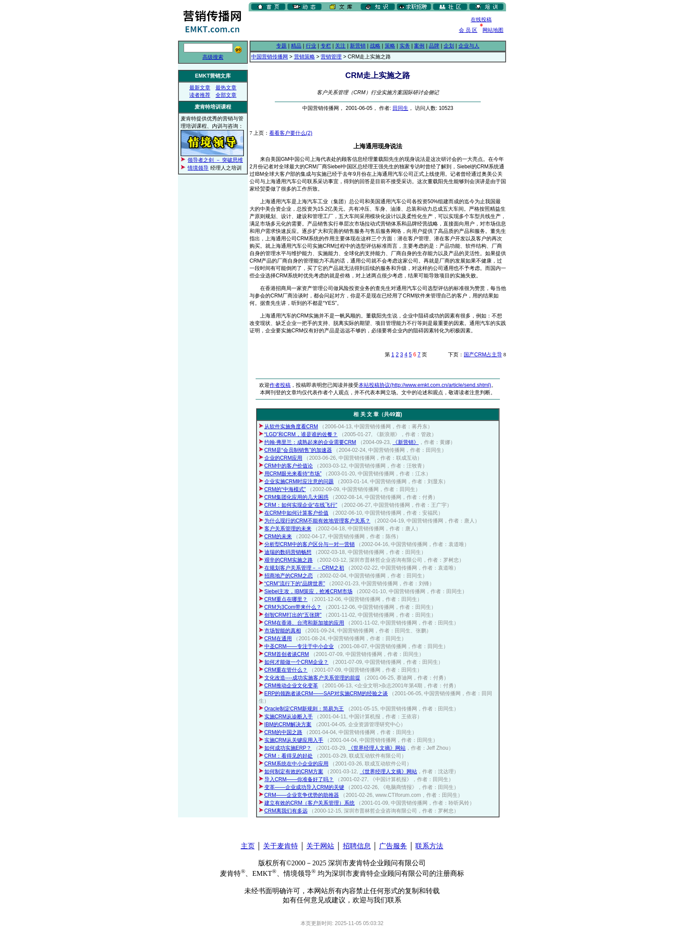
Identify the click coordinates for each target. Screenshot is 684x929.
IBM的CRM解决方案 (288, 724)
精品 (296, 46)
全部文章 (225, 95)
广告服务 (393, 846)
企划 (449, 46)
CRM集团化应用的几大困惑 (296, 497)
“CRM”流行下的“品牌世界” (294, 584)
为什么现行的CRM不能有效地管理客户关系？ (317, 521)
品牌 (434, 46)
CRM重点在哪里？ (286, 599)
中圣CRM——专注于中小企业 (299, 646)
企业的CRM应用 (283, 458)
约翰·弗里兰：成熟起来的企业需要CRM (310, 442)
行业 (311, 46)
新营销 (358, 46)
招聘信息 (357, 846)
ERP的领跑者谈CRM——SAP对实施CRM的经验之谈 (326, 693)
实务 (405, 46)
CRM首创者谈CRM (286, 654)
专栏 (326, 46)
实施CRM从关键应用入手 (293, 740)
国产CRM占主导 (483, 355)
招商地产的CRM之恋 (288, 576)
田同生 (400, 108)
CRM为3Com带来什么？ (292, 607)
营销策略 (304, 57)
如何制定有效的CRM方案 (293, 771)
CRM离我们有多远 (286, 811)
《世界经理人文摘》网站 (377, 748)
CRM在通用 (278, 638)
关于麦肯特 (280, 846)
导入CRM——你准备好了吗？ (299, 779)
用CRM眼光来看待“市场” (292, 474)
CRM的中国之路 (283, 732)
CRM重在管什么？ (286, 670)
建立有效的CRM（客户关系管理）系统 (309, 803)
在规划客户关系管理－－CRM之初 (304, 568)
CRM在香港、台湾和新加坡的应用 (304, 623)
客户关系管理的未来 (287, 529)
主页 (248, 846)
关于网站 (320, 846)
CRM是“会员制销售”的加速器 (298, 450)
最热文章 (225, 88)
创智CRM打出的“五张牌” (292, 615)
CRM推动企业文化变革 (291, 686)
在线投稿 (481, 20)
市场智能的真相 (282, 631)
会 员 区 (468, 30)
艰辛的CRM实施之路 (288, 560)
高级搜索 (212, 57)
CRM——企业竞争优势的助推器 (301, 795)
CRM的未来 (278, 536)
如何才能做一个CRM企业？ (296, 662)
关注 (340, 46)
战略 (375, 46)
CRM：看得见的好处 (288, 756)
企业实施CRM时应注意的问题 (299, 481)
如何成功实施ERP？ (288, 748)
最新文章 (199, 88)
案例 (419, 46)
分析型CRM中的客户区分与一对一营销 (309, 544)
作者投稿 (280, 385)
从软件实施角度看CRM (291, 427)
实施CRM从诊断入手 (288, 717)
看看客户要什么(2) (290, 133)
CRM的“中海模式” (285, 489)
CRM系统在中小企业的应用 (296, 764)
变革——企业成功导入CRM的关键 (304, 787)
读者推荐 (199, 95)
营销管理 (331, 57)
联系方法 (429, 846)
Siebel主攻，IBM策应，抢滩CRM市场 (308, 591)
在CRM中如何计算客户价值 (296, 513)
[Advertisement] (351, 26)
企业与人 (468, 46)
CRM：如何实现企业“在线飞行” (300, 505)
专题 (281, 46)
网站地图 (492, 30)
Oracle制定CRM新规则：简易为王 (304, 709)
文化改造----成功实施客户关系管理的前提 (312, 678)
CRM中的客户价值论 (288, 466)
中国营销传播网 (269, 57)
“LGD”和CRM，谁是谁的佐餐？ (301, 434)
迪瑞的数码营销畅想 (287, 552)
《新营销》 (406, 442)
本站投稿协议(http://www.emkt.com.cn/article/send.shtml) (425, 385)
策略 (390, 46)
